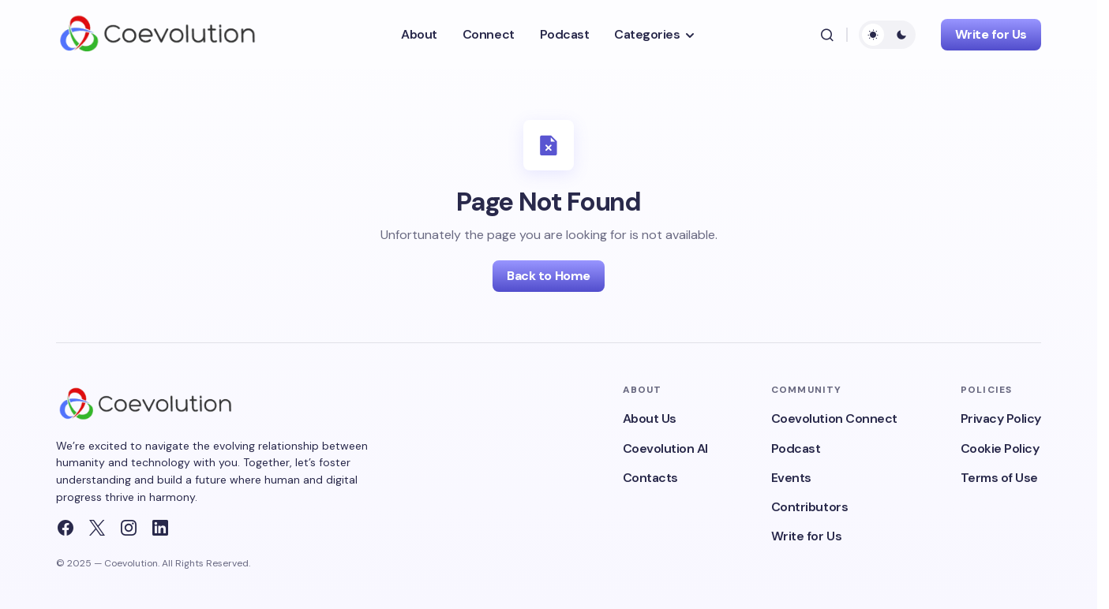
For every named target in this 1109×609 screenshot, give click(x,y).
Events (791, 477)
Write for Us (991, 34)
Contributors (809, 507)
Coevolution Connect (834, 418)
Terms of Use (999, 477)
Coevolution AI (665, 448)
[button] (827, 34)
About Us (649, 418)
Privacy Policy (1001, 418)
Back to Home (548, 275)
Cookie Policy (1000, 448)
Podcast (796, 448)
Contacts (650, 477)
